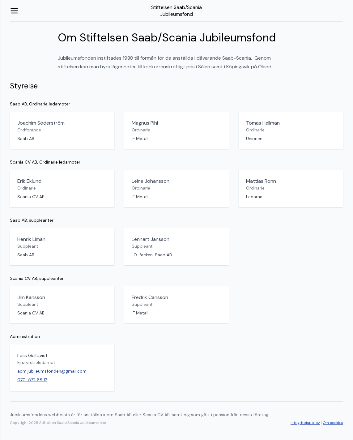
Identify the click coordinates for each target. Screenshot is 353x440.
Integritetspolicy (305, 422)
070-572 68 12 (32, 379)
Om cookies (333, 422)
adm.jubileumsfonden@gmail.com (52, 371)
